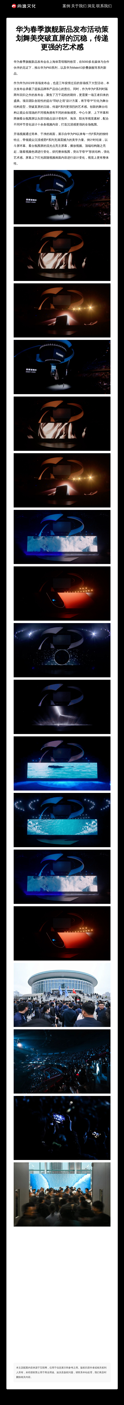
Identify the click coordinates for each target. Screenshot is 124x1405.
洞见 (91, 6)
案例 (66, 6)
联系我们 (104, 6)
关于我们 (79, 6)
